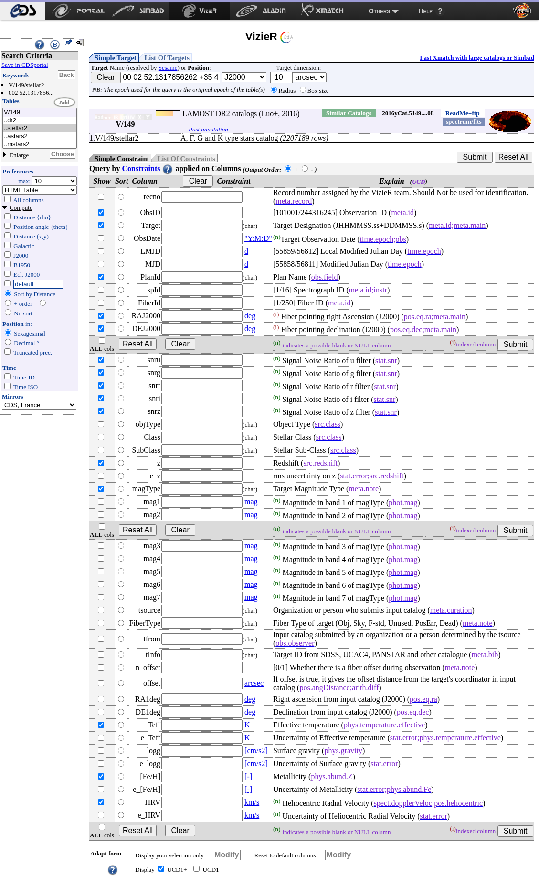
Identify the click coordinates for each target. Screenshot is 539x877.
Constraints (147, 168)
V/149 (39, 112)
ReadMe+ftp (462, 113)
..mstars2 (39, 145)
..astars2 (39, 136)
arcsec (254, 683)
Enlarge (19, 155)
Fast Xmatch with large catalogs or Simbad (477, 57)
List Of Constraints (186, 158)
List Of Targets (167, 58)
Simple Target (116, 58)
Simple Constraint (122, 158)
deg (249, 316)
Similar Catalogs (348, 113)
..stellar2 (39, 128)
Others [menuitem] (379, 11)
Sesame (168, 67)
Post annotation (208, 129)
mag (251, 502)
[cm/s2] (256, 751)
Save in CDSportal (24, 64)
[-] (248, 776)
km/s (251, 802)
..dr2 (39, 121)
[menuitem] (22, 11)
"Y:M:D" (258, 238)
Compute (21, 207)
